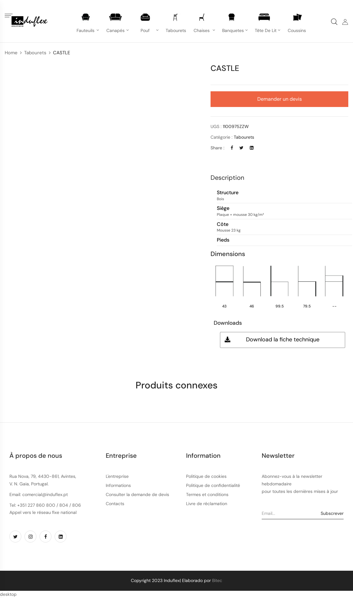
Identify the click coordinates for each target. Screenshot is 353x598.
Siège (223, 208)
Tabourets (35, 53)
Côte (222, 224)
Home (11, 53)
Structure (227, 193)
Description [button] (227, 178)
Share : (217, 148)
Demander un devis (279, 99)
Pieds (223, 240)
